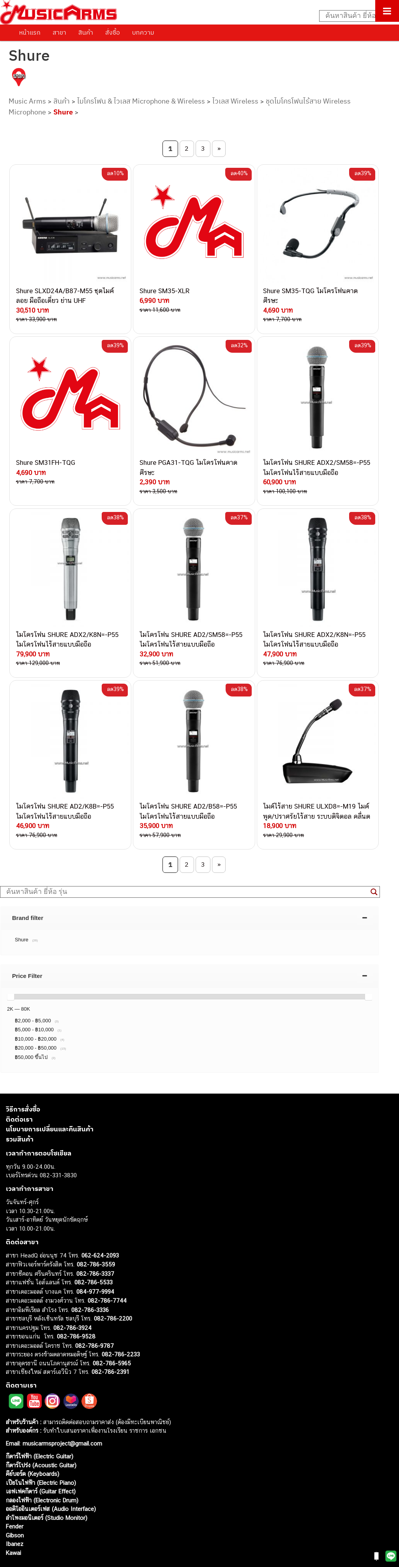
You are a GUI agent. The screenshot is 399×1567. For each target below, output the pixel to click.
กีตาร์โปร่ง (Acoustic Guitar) (41, 1439)
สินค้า (85, 32)
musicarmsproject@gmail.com (61, 1418)
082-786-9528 (76, 1311)
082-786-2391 (110, 1346)
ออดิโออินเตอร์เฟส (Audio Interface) (51, 1483)
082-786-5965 (112, 1337)
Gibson (15, 1509)
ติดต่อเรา (19, 1093)
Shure (63, 111)
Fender (14, 1501)
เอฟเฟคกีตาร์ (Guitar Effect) (41, 1466)
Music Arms (27, 101)
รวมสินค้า (20, 1113)
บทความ (143, 32)
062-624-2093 (100, 1229)
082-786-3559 (96, 1239)
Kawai (13, 1527)
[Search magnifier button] (374, 866)
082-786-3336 (90, 1284)
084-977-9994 (95, 1266)
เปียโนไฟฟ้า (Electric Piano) (41, 1457)
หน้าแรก (30, 32)
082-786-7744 (107, 1275)
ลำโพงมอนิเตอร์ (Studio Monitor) (46, 1492)
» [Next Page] (219, 148)
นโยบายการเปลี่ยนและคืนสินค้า (50, 1103)
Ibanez (14, 1518)
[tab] (189, 892)
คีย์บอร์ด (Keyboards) (32, 1448)
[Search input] (355, 16)
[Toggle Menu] (387, 11)
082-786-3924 (72, 1302)
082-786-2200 (113, 1293)
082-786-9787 (94, 1320)
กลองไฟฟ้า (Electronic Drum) (42, 1474)
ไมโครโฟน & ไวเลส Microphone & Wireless (141, 101)
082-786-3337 (95, 1248)
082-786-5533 (93, 1257)
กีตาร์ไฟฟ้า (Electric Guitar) (39, 1431)
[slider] (10, 971)
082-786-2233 (121, 1329)
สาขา (59, 32)
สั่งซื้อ (112, 32)
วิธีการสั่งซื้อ (23, 1084)
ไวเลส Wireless (235, 101)
